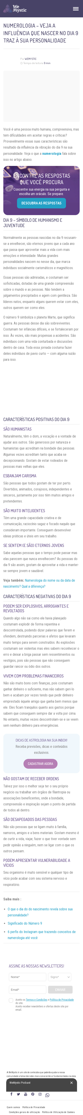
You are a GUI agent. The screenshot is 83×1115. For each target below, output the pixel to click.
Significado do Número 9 (25, 923)
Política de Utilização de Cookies (58, 1112)
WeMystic (31, 58)
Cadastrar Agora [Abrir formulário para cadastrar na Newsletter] (40, 764)
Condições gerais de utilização (24, 1112)
